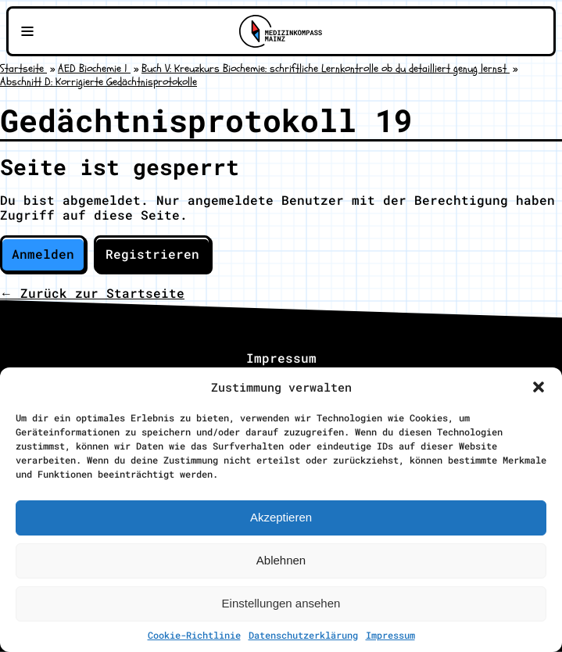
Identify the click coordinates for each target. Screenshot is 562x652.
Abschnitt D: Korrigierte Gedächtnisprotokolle (98, 81)
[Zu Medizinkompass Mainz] (280, 31)
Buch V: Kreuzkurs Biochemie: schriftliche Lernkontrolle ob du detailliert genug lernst (325, 68)
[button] (538, 387)
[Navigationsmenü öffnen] (27, 31)
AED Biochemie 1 (94, 68)
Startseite (23, 68)
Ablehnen (281, 560)
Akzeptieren (281, 517)
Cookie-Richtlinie (194, 634)
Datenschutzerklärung (303, 634)
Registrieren (152, 253)
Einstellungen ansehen (281, 603)
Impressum (390, 634)
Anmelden (43, 253)
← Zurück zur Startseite (92, 293)
